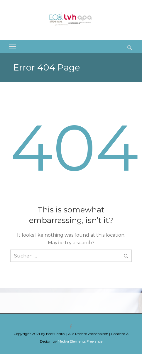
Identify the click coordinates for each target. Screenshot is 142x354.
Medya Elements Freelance (80, 341)
